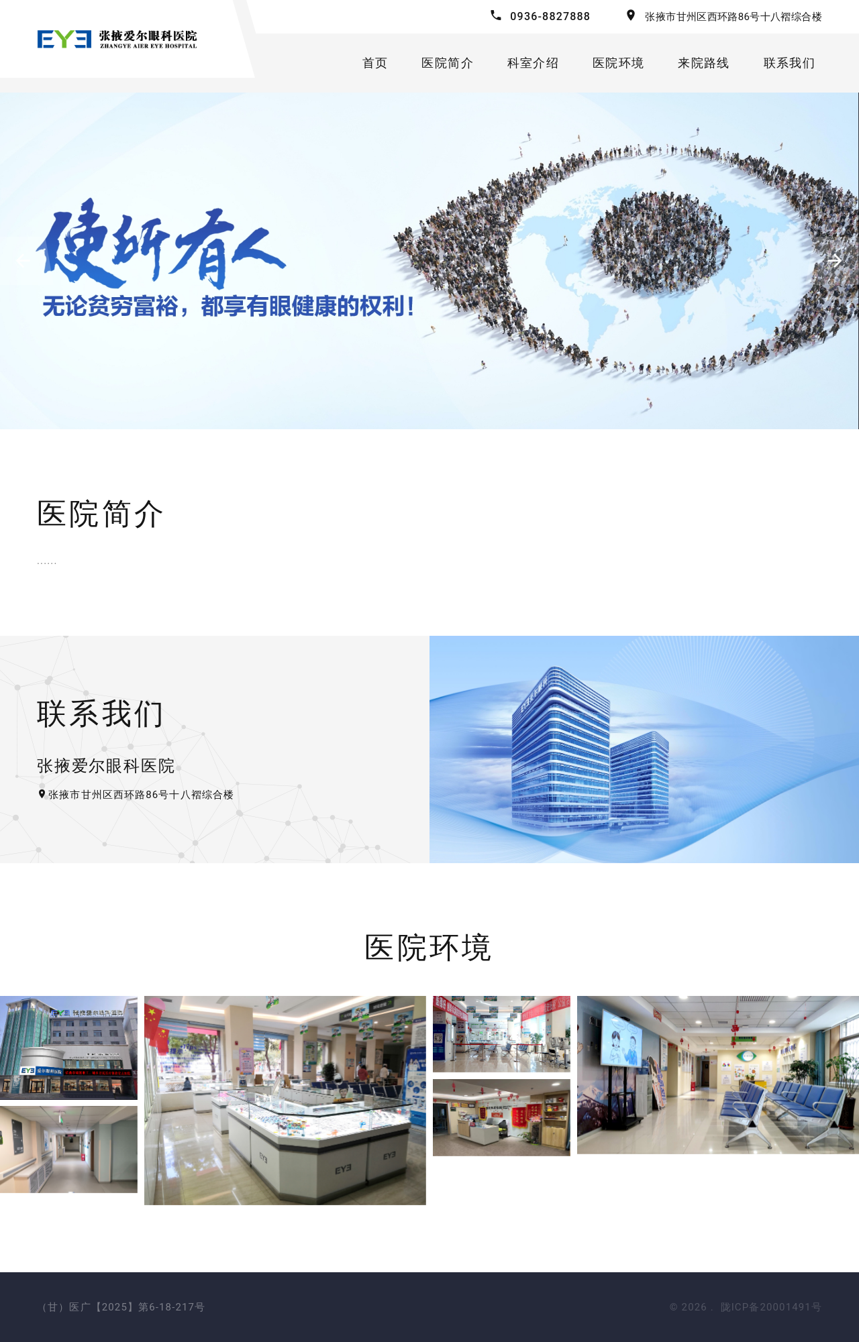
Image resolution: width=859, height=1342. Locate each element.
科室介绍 (533, 63)
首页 (375, 63)
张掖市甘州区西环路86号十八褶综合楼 (733, 17)
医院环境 (618, 63)
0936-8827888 (550, 16)
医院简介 (448, 63)
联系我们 (789, 63)
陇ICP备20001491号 (772, 1307)
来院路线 (703, 63)
